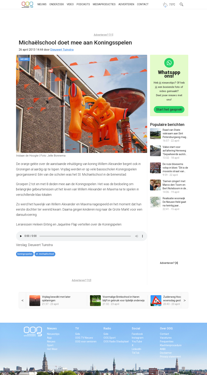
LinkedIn (136, 349)
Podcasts (83, 4)
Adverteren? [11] (103, 34)
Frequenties (166, 341)
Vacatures (166, 337)
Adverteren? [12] (81, 280)
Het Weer (52, 349)
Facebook (137, 333)
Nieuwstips (53, 333)
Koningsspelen (24, 254)
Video (70, 4)
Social (136, 328)
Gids (77, 333)
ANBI (163, 349)
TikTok (135, 352)
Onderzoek (56, 4)
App (49, 337)
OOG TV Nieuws (84, 337)
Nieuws (42, 4)
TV (77, 328)
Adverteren (126, 4)
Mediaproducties (104, 4)
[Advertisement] (103, 22)
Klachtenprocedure (171, 345)
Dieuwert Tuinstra (62, 49)
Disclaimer (166, 352)
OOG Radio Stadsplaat (116, 341)
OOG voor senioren (85, 341)
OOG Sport (110, 337)
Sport (50, 345)
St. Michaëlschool (45, 254)
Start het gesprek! (169, 109)
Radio (107, 328)
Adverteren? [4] (169, 263)
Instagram (138, 337)
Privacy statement (170, 356)
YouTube (137, 341)
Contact (143, 4)
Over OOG (166, 328)
